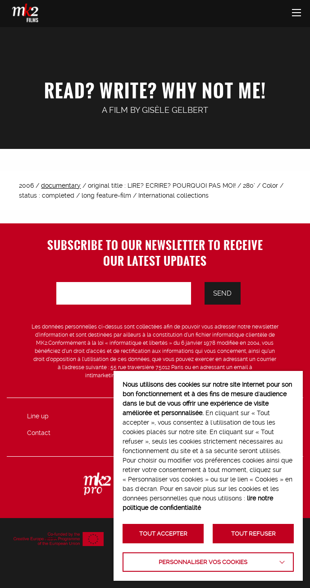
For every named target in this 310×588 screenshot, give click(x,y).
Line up (38, 416)
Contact (38, 432)
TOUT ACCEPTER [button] (163, 533)
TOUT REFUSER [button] (253, 533)
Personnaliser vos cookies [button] (203, 562)
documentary (61, 185)
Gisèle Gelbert (175, 110)
